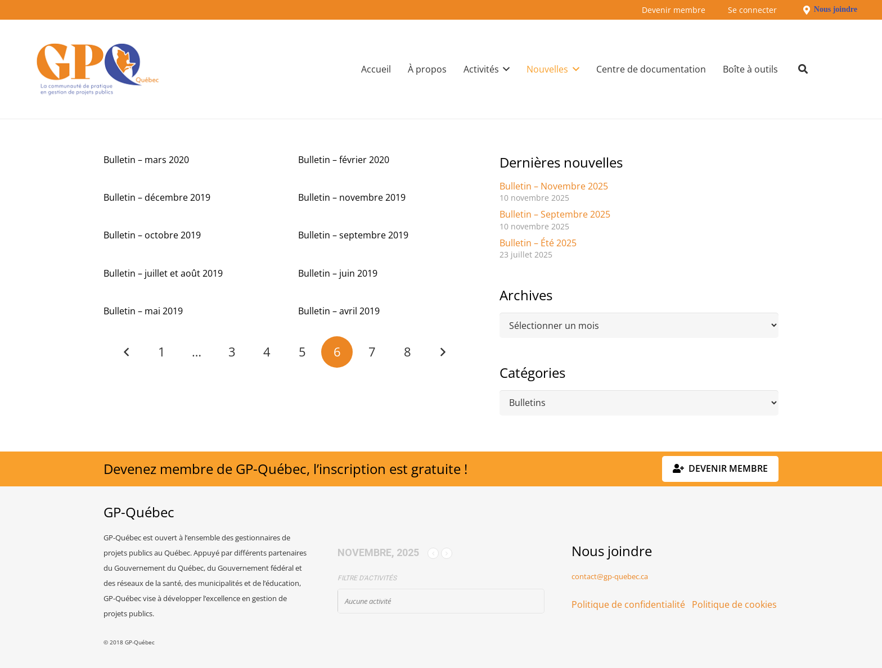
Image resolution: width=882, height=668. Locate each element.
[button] (504, 69)
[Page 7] (372, 352)
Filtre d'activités (367, 578)
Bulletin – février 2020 (343, 160)
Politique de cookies (734, 604)
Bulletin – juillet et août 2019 (163, 273)
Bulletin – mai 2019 (143, 311)
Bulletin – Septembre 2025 (555, 214)
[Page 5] (302, 352)
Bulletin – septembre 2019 (353, 235)
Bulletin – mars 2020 (146, 160)
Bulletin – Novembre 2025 (554, 186)
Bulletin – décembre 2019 (157, 197)
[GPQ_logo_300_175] (98, 69)
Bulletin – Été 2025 (538, 243)
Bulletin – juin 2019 (337, 273)
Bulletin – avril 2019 (339, 311)
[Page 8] (407, 352)
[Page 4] (267, 352)
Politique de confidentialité (628, 604)
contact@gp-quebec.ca (610, 576)
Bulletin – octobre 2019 (152, 235)
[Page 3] (232, 352)
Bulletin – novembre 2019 (352, 197)
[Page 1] (162, 352)
